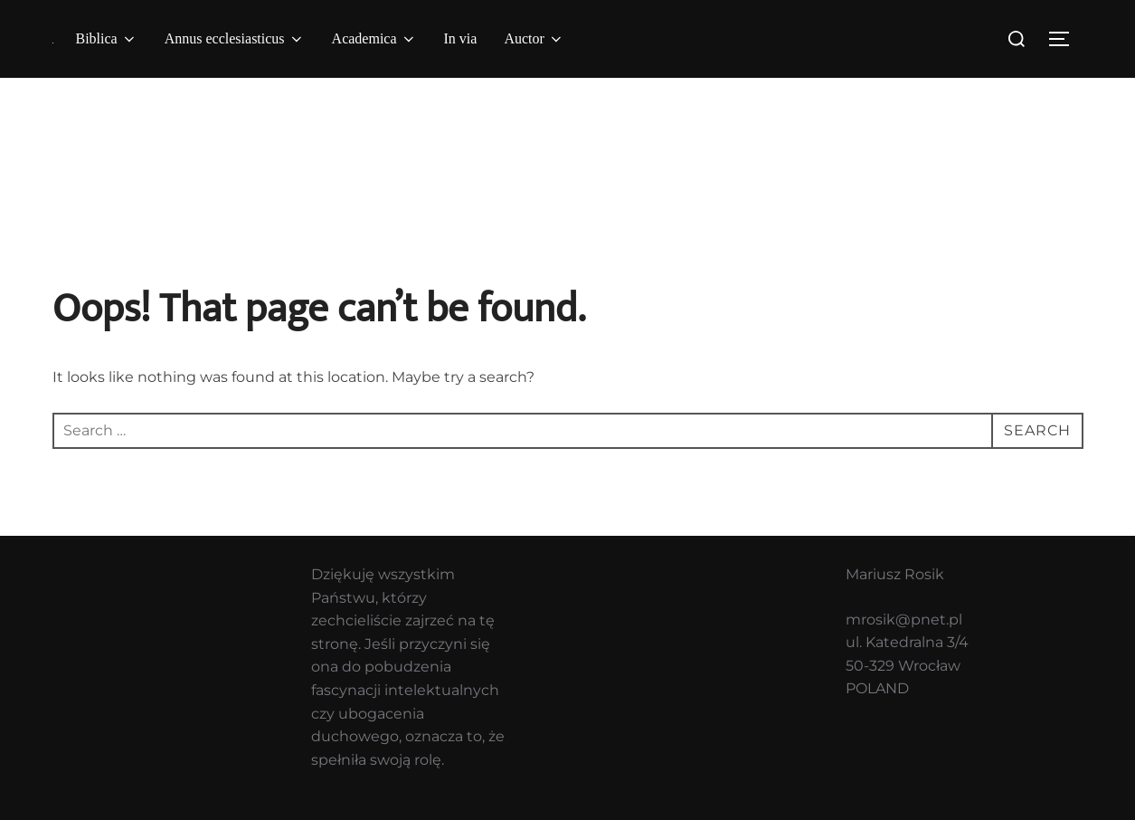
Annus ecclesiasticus (235, 39)
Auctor (533, 39)
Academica (374, 39)
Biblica (106, 39)
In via (461, 38)
